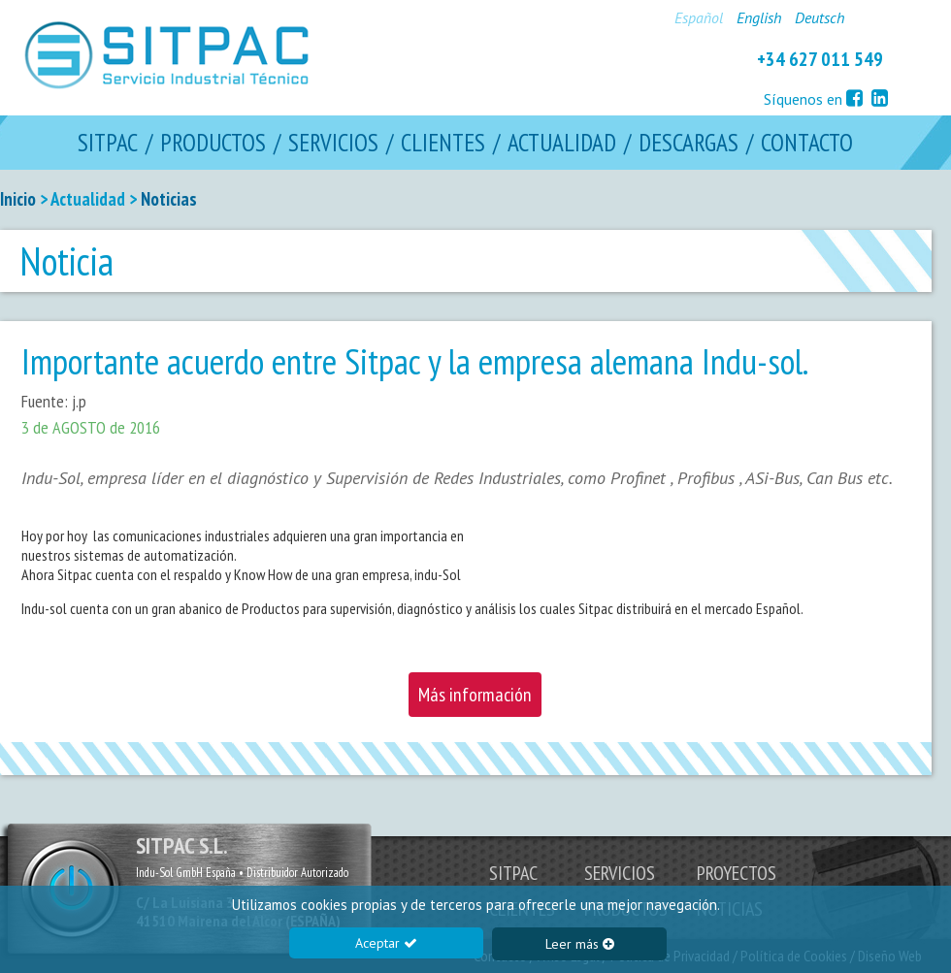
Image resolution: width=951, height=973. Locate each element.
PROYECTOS (736, 873)
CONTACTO (807, 143)
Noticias (169, 199)
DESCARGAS (688, 143)
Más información (475, 694)
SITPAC (108, 143)
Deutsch (819, 17)
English (759, 17)
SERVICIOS (333, 143)
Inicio (18, 199)
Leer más (579, 944)
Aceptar (386, 943)
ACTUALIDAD (562, 143)
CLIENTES (443, 143)
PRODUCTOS (213, 143)
